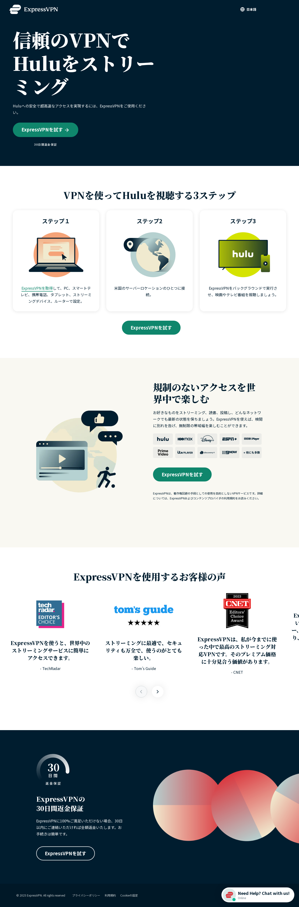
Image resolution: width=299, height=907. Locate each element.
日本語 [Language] (251, 9)
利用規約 (110, 895)
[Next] (141, 691)
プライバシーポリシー (86, 895)
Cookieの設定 (129, 895)
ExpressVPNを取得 (37, 288)
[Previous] (158, 691)
